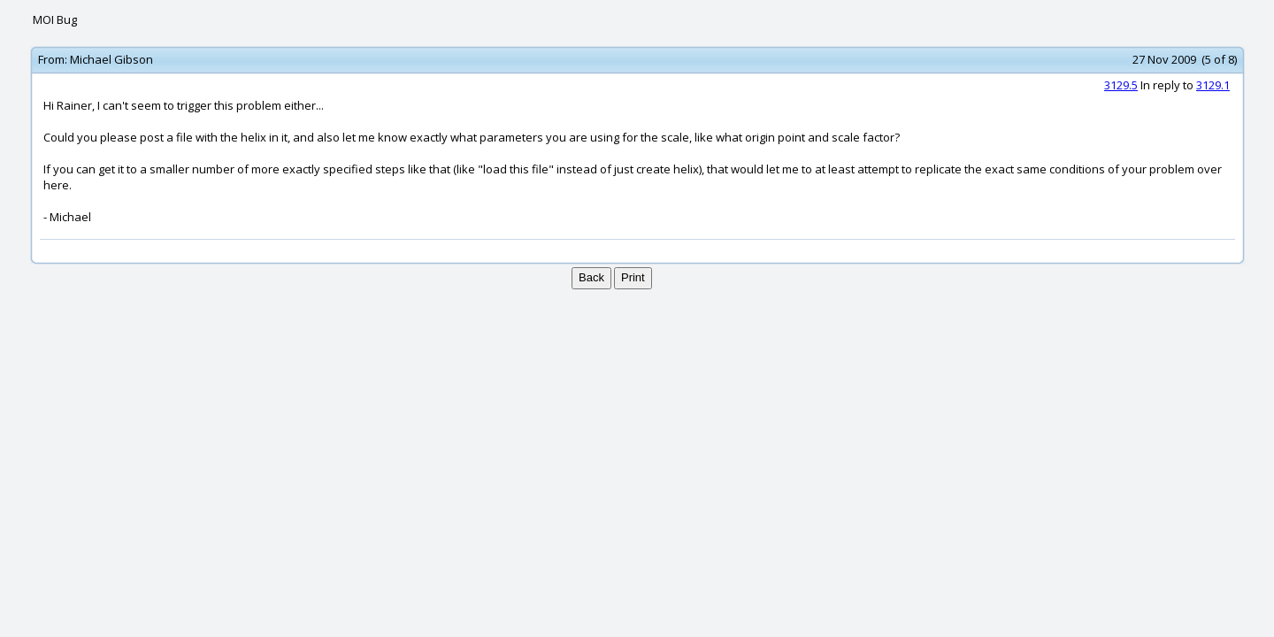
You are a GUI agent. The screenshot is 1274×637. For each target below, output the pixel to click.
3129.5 (1121, 85)
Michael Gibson (111, 59)
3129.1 (1213, 85)
